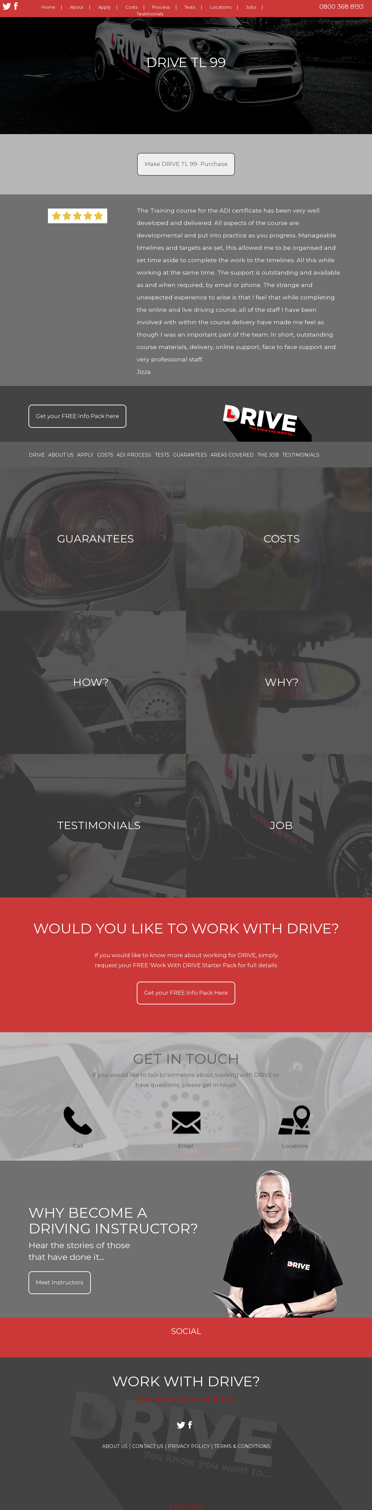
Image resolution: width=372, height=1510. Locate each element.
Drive (37, 455)
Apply (104, 7)
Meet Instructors (59, 1282)
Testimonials (150, 13)
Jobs (251, 7)
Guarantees (190, 455)
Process (161, 7)
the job (268, 455)
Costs (131, 7)
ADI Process (134, 455)
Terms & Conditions (242, 1446)
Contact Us (149, 1446)
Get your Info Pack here (77, 416)
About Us (61, 455)
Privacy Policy (190, 1446)
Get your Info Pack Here (186, 992)
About (76, 7)
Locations (220, 7)
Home (48, 7)
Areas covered (232, 455)
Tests (189, 7)
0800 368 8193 (341, 6)
